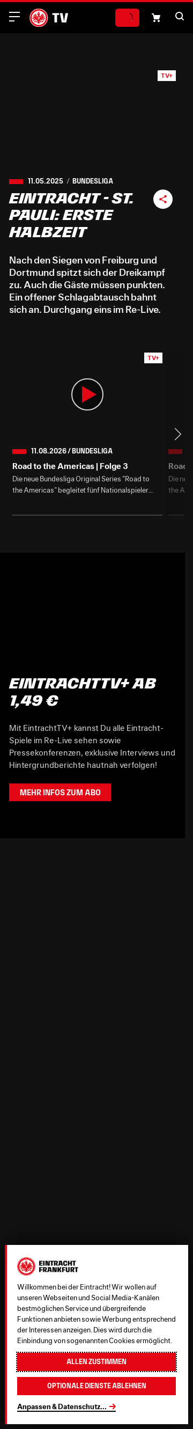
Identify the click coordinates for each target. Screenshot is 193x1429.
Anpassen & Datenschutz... (62, 1406)
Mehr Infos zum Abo (60, 792)
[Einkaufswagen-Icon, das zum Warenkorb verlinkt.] (156, 17)
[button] (179, 16)
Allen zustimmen (96, 1362)
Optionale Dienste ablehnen (96, 1386)
